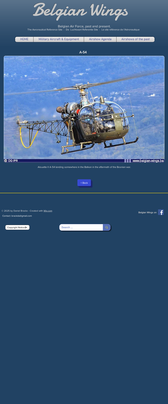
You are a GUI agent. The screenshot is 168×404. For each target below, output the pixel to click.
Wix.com (48, 210)
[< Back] (84, 182)
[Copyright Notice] (17, 227)
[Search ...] (78, 227)
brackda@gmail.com (21, 215)
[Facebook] (161, 212)
